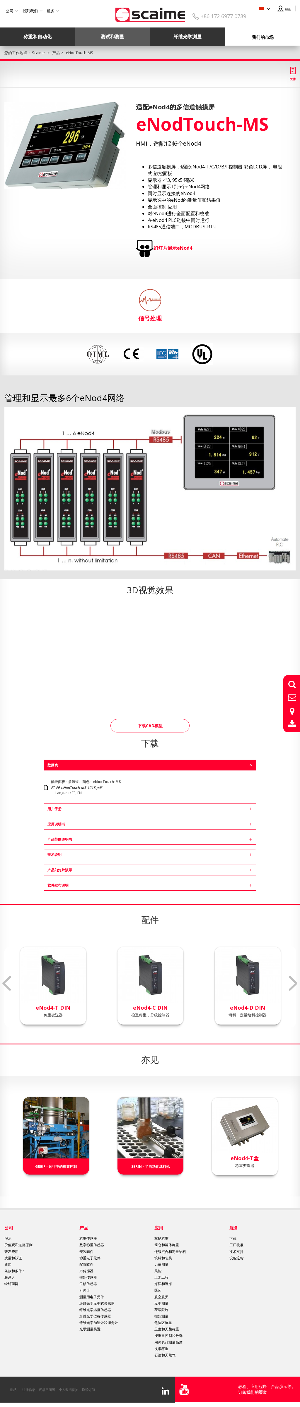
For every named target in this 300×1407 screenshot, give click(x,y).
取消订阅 (88, 1389)
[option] (65, 145)
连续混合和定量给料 (170, 1251)
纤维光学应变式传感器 (97, 1303)
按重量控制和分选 (168, 1335)
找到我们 (30, 10)
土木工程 (161, 1277)
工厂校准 (236, 1244)
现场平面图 (47, 1389)
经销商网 (11, 1283)
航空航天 (161, 1296)
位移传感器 (88, 1283)
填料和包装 (163, 1258)
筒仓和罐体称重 (166, 1244)
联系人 (9, 1277)
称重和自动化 (37, 36)
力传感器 (86, 1270)
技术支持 (236, 1251)
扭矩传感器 (88, 1277)
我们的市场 (263, 37)
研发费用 (11, 1251)
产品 (83, 1228)
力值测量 (161, 1264)
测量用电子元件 (91, 1296)
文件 (293, 79)
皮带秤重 (161, 1348)
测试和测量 (112, 36)
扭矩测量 (161, 1316)
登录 (288, 9)
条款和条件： (14, 1270)
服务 (50, 10)
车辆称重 (161, 1238)
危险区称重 (163, 1322)
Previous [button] (6, 983)
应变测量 (161, 1303)
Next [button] (293, 983)
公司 (9, 10)
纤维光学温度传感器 (95, 1309)
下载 (232, 1238)
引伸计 (84, 1290)
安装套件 (86, 1251)
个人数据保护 (68, 1389)
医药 (157, 1290)
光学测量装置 (89, 1329)
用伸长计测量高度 (168, 1342)
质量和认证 (13, 1258)
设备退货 (236, 1258)
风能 (157, 1270)
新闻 (7, 1264)
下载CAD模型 (150, 725)
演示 (7, 1238)
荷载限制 (161, 1309)
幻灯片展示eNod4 (173, 248)
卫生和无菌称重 (166, 1329)
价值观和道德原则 (18, 1244)
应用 (158, 1228)
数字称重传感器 (91, 1244)
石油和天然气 (164, 1355)
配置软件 (86, 1264)
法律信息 (28, 1389)
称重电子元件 (89, 1258)
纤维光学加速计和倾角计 (98, 1322)
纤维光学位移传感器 (95, 1316)
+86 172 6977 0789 (223, 16)
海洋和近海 (163, 1283)
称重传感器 (88, 1238)
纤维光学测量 (187, 36)
